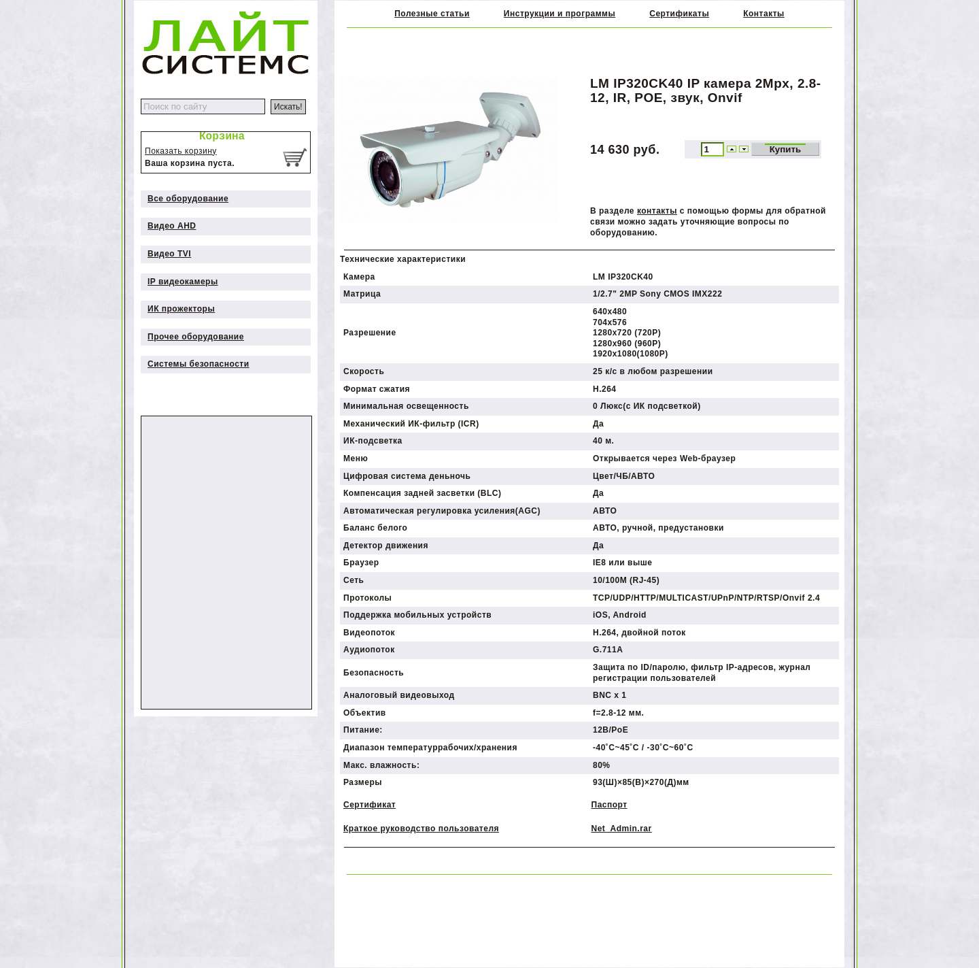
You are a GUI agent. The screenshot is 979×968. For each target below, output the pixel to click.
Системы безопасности (199, 364)
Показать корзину (181, 151)
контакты (657, 211)
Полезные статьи (432, 13)
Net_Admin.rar (621, 828)
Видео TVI (169, 253)
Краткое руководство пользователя (421, 828)
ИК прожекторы (181, 309)
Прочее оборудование (196, 336)
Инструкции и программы (559, 13)
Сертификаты (679, 13)
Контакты (764, 13)
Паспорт (609, 805)
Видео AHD (172, 226)
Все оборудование (188, 198)
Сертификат (369, 805)
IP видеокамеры (183, 281)
